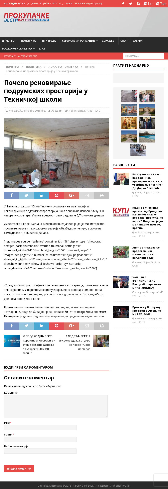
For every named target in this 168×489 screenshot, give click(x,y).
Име (7, 422)
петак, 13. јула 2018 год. (148, 191)
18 (143, 295)
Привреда (49, 40)
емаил (8, 434)
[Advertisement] (132, 21)
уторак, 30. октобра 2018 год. (27, 110)
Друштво (8, 40)
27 (137, 195)
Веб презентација (16, 446)
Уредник (56, 110)
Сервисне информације (78, 40)
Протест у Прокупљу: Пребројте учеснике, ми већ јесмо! (147, 310)
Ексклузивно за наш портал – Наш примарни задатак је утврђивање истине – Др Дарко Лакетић (147, 180)
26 (143, 235)
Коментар (11, 392)
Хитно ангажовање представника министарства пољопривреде (146, 252)
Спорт (124, 40)
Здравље (108, 40)
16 (143, 321)
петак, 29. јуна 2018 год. (148, 261)
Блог (42, 48)
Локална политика (81, 110)
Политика (28, 40)
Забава (137, 40)
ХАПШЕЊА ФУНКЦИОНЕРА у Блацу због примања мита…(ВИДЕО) (146, 282)
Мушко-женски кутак (17, 48)
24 (137, 265)
